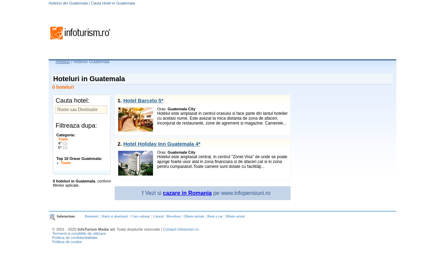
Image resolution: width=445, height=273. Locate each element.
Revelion (173, 216)
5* (62, 147)
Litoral (158, 216)
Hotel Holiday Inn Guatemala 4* (162, 144)
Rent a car (215, 216)
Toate (63, 139)
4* (62, 143)
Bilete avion (235, 216)
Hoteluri (63, 61)
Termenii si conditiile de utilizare (79, 233)
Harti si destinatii (115, 216)
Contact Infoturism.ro (181, 229)
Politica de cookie (67, 242)
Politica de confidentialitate (74, 238)
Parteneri (92, 216)
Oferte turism (194, 216)
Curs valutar (140, 216)
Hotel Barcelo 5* (143, 100)
